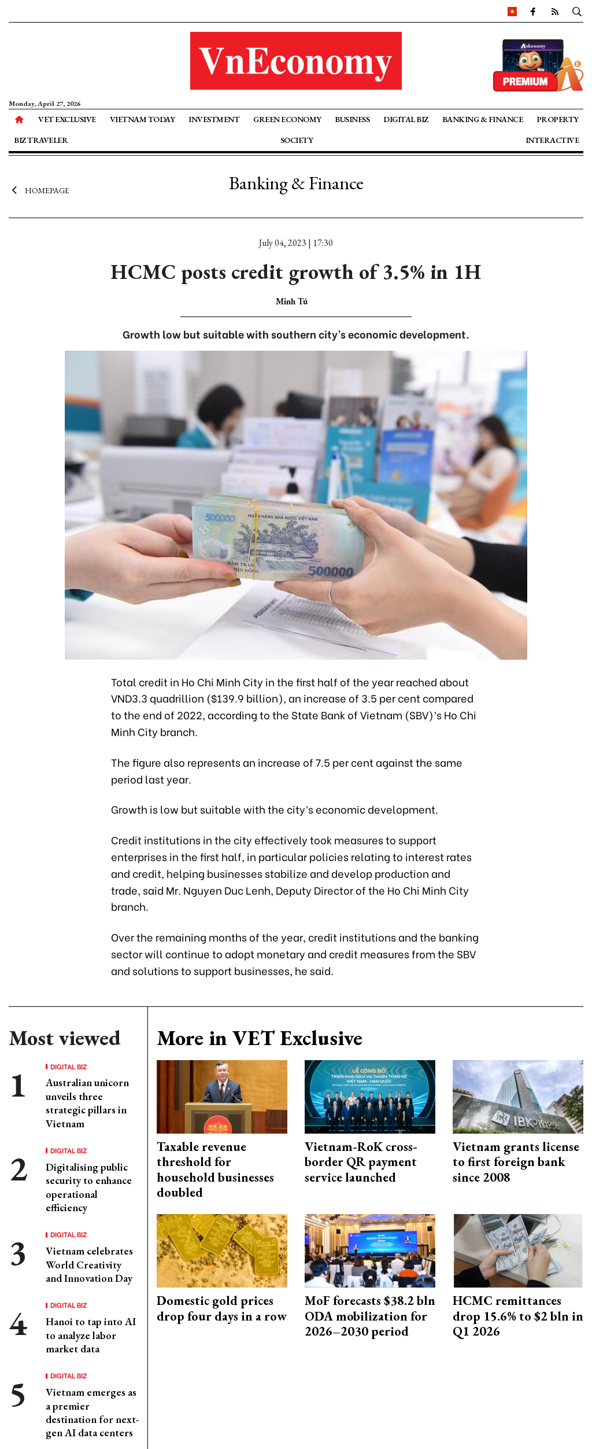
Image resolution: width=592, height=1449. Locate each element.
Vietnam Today (142, 119)
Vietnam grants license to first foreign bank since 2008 (516, 1162)
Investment (213, 119)
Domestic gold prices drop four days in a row (222, 1308)
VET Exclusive (67, 119)
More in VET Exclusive (259, 1037)
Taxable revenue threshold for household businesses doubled (215, 1169)
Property (557, 119)
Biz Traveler (41, 140)
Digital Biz (405, 119)
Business (352, 119)
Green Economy (287, 119)
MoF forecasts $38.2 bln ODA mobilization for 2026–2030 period (370, 1316)
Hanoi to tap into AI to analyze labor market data (91, 1335)
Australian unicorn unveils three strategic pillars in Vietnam (87, 1103)
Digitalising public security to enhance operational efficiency (89, 1187)
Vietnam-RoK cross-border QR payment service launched (361, 1162)
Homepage (39, 190)
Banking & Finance (482, 119)
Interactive (552, 140)
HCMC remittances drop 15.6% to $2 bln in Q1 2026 (518, 1316)
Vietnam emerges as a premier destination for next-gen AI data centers (92, 1412)
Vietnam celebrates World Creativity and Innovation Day (89, 1264)
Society (296, 140)
